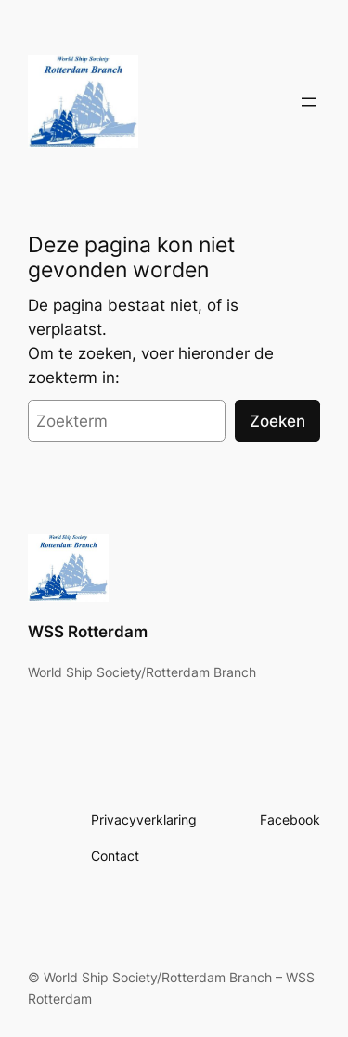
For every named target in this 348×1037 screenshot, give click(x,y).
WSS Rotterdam (88, 631)
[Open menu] (309, 102)
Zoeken (277, 421)
